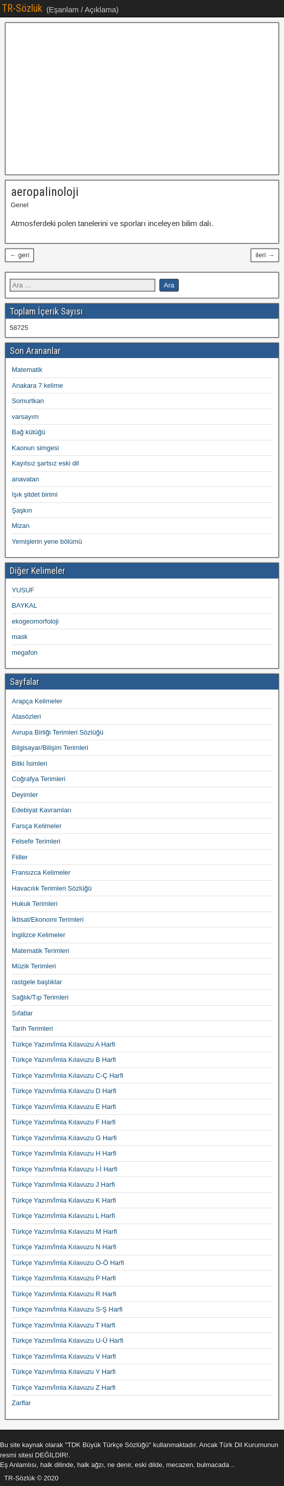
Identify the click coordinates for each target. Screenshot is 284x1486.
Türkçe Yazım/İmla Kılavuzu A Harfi (63, 1044)
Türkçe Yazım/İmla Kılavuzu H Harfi (64, 1153)
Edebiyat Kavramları (42, 810)
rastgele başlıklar (37, 982)
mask (20, 636)
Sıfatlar (22, 1013)
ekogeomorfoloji (35, 621)
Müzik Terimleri (34, 966)
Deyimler (25, 795)
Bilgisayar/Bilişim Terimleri (50, 747)
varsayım (25, 416)
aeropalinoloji (45, 192)
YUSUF (23, 590)
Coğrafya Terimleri (38, 779)
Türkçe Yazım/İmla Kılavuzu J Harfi (63, 1184)
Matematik (27, 369)
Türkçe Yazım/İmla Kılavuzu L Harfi (63, 1215)
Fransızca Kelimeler (41, 872)
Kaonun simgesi (35, 448)
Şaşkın (22, 510)
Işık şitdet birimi (35, 494)
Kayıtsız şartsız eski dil (45, 463)
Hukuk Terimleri (34, 903)
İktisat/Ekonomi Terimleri (48, 919)
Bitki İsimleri (29, 763)
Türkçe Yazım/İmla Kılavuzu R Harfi (64, 1294)
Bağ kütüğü (28, 432)
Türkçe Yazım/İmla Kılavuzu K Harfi (64, 1200)
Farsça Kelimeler (37, 826)
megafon (25, 652)
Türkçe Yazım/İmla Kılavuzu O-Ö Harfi (68, 1263)
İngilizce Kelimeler (38, 935)
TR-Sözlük (22, 8)
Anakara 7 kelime (37, 385)
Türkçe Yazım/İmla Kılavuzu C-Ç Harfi (67, 1075)
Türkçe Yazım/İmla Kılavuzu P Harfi (64, 1278)
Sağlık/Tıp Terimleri (40, 997)
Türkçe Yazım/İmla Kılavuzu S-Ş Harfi (67, 1309)
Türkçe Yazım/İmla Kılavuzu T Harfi (63, 1325)
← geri (19, 255)
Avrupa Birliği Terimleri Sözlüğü (57, 732)
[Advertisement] (142, 98)
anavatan (25, 479)
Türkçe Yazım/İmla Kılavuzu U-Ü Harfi (67, 1340)
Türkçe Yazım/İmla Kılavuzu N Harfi (64, 1247)
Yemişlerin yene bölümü (47, 541)
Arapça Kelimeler (37, 701)
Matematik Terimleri (40, 951)
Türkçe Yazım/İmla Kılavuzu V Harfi (64, 1356)
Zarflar (21, 1403)
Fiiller (20, 857)
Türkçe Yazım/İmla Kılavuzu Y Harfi (64, 1372)
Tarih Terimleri (32, 1028)
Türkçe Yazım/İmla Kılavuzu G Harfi (64, 1138)
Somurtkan (28, 401)
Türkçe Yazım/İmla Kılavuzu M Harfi (64, 1231)
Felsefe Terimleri (36, 841)
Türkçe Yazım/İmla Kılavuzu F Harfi (63, 1122)
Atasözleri (26, 716)
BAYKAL (24, 605)
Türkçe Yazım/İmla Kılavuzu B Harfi (64, 1059)
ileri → (264, 255)
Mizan (21, 525)
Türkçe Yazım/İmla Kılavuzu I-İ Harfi (64, 1169)
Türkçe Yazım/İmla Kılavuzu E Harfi (64, 1107)
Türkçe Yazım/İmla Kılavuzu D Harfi (64, 1091)
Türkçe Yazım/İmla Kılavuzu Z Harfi (63, 1387)
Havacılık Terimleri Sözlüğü (52, 888)
